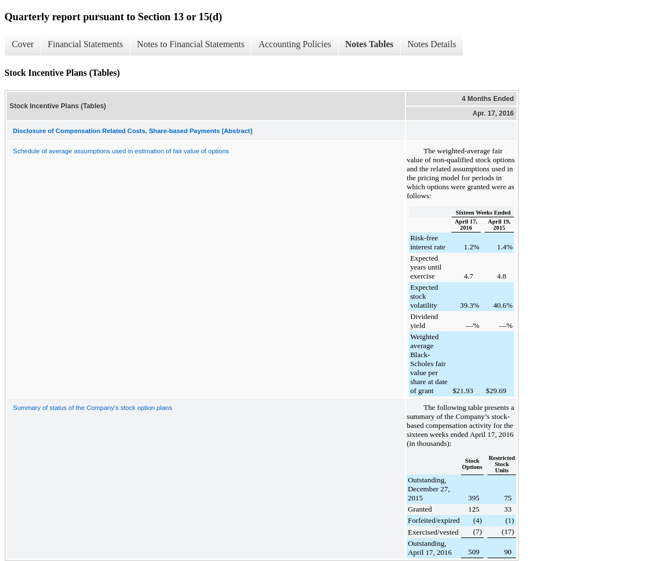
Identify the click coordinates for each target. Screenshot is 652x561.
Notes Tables (369, 44)
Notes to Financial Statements (191, 44)
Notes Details (432, 44)
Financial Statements (85, 44)
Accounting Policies (294, 44)
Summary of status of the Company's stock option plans (92, 407)
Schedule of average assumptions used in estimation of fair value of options (121, 151)
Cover (23, 44)
